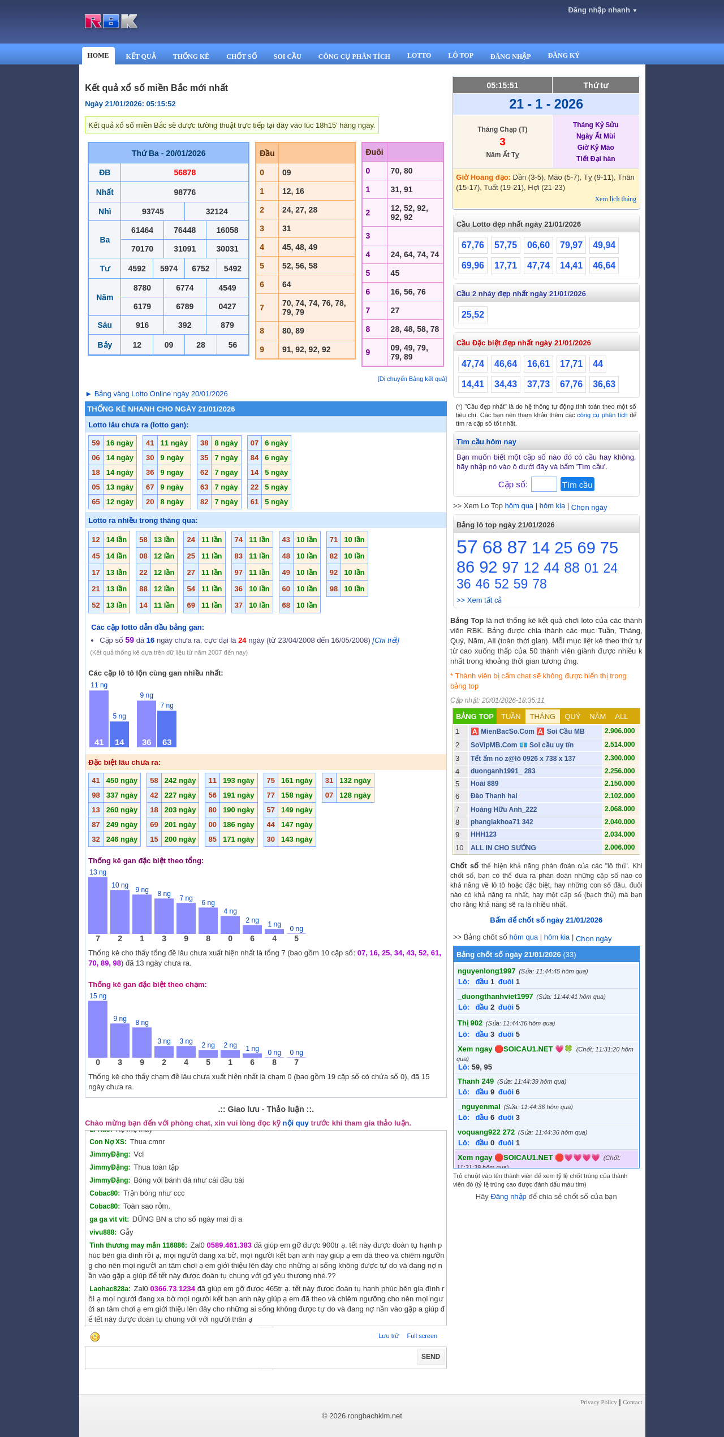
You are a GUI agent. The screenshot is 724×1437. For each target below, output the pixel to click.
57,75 (505, 245)
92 (488, 567)
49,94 (604, 245)
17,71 (505, 265)
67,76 (473, 245)
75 (609, 548)
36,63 (604, 384)
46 (483, 584)
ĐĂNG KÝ (564, 55)
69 (587, 548)
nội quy (296, 1123)
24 (611, 568)
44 (598, 364)
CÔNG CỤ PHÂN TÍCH (354, 56)
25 (563, 548)
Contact (632, 1402)
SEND (430, 1357)
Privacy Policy (598, 1402)
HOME (98, 55)
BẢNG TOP (475, 716)
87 (517, 547)
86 (465, 567)
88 (572, 567)
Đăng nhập (508, 1196)
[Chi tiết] (385, 640)
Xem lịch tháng (615, 199)
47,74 (538, 265)
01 (591, 568)
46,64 (604, 265)
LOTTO (419, 55)
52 (501, 584)
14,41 (571, 265)
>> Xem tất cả (479, 600)
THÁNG (543, 716)
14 (541, 548)
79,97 (571, 245)
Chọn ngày (589, 507)
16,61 (538, 364)
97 (510, 567)
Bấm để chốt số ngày (546, 920)
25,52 (473, 314)
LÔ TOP (460, 55)
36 (463, 584)
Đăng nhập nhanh (602, 10)
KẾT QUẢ (141, 56)
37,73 (538, 384)
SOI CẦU (287, 56)
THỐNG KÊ (191, 56)
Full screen (422, 1335)
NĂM (597, 716)
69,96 (473, 265)
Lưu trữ (388, 1335)
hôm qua (519, 505)
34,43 (505, 384)
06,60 (538, 245)
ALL (621, 716)
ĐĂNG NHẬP (510, 56)
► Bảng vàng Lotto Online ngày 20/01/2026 (156, 393)
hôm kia (553, 505)
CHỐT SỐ (241, 56)
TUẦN (511, 716)
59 (521, 584)
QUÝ (572, 716)
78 (539, 584)
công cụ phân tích (602, 415)
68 (492, 547)
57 (467, 546)
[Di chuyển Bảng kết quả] (412, 378)
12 (532, 567)
